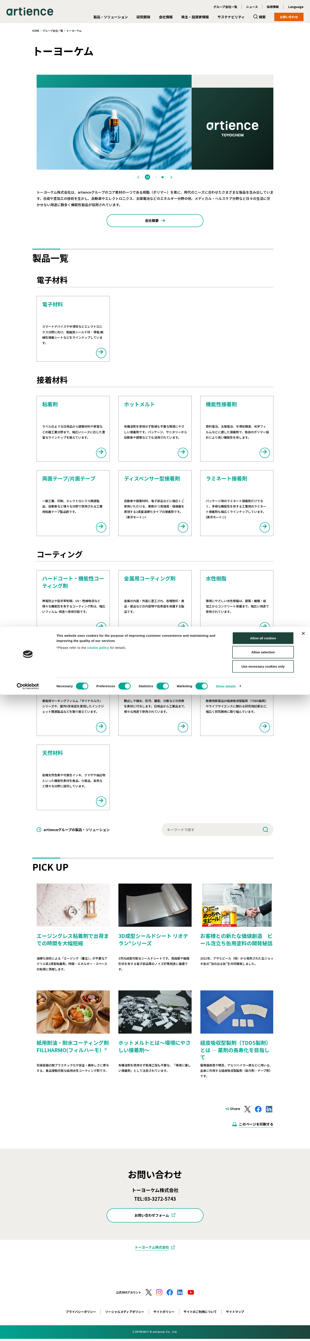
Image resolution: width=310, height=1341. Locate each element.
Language (296, 7)
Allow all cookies (263, 1284)
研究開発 (143, 16)
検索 (262, 16)
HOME (35, 30)
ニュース (252, 7)
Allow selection (263, 1298)
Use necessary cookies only (263, 1312)
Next (171, 177)
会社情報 (166, 16)
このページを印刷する (256, 1126)
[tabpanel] (155, 122)
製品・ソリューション (110, 16)
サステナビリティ (231, 16)
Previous (139, 177)
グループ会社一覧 (225, 7)
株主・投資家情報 (195, 16)
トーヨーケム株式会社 (152, 1249)
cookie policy (98, 1294)
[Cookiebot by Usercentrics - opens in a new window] (28, 1332)
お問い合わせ (289, 17)
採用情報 (273, 7)
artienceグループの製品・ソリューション (76, 831)
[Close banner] (303, 1279)
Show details (226, 1332)
